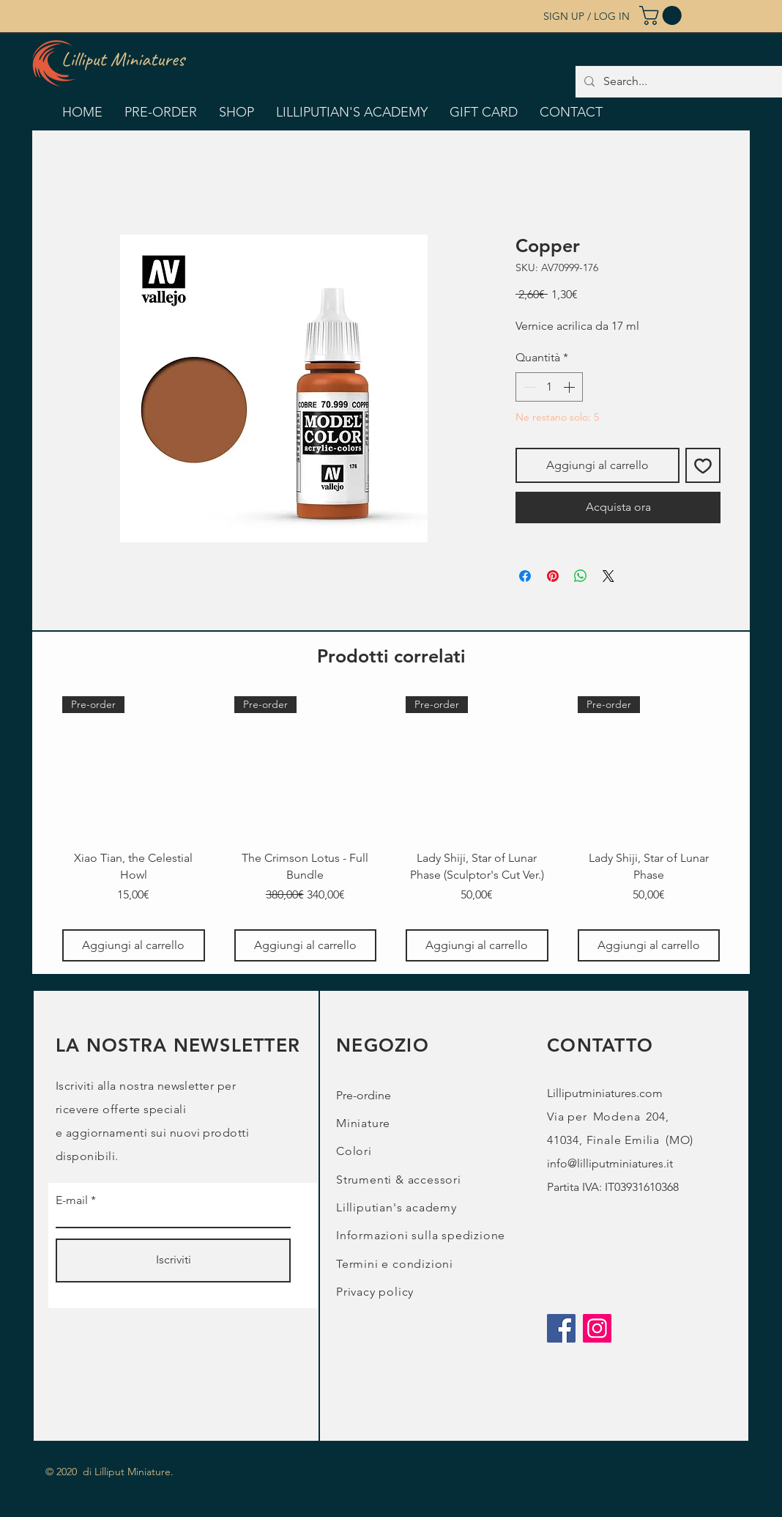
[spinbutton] (549, 387)
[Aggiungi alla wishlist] (702, 465)
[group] (391, 828)
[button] (662, 15)
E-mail (72, 1200)
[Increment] (570, 387)
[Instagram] (597, 1328)
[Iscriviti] (173, 1260)
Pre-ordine (363, 1095)
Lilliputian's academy (396, 1207)
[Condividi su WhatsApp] (580, 576)
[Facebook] (561, 1328)
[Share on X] (608, 576)
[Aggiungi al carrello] (133, 945)
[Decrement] (528, 387)
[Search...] (685, 81)
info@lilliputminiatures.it (610, 1163)
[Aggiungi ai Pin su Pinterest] (553, 576)
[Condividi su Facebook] (525, 576)
